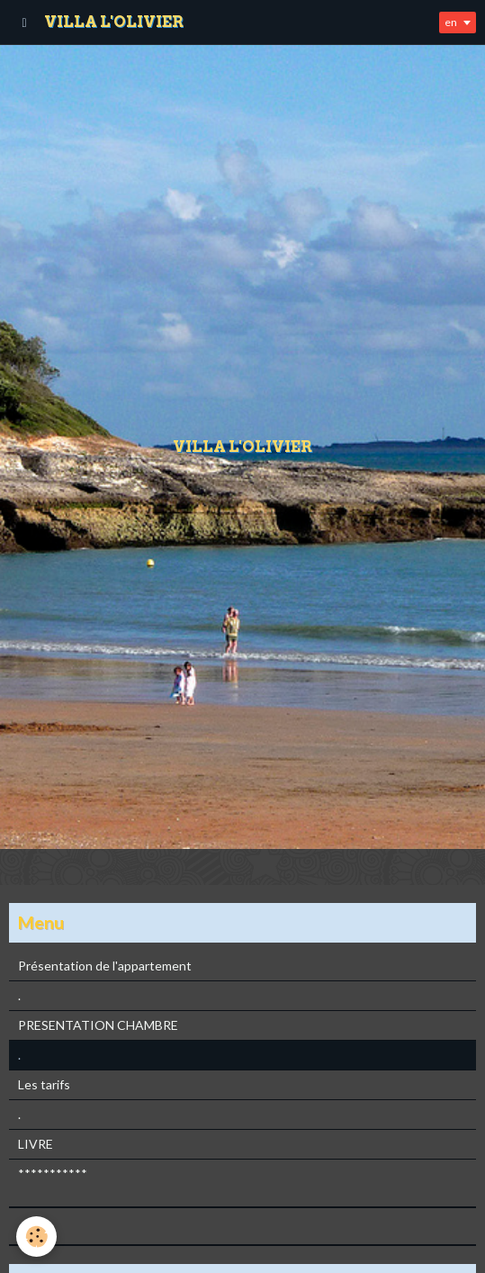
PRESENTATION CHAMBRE (98, 1025)
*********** (52, 1173)
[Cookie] (36, 1236)
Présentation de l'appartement (105, 965)
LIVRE (35, 1143)
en (451, 22)
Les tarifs (44, 1084)
